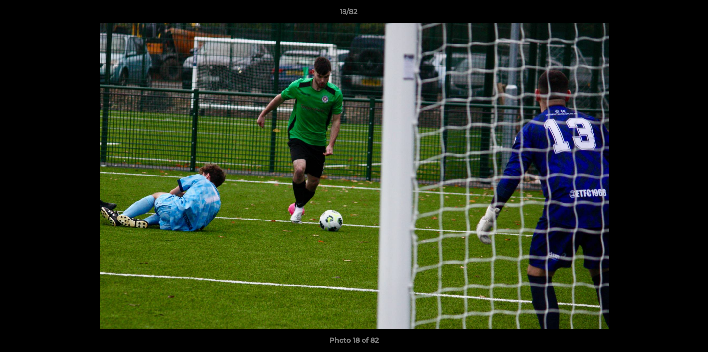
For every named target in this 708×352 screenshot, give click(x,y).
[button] (667, 14)
